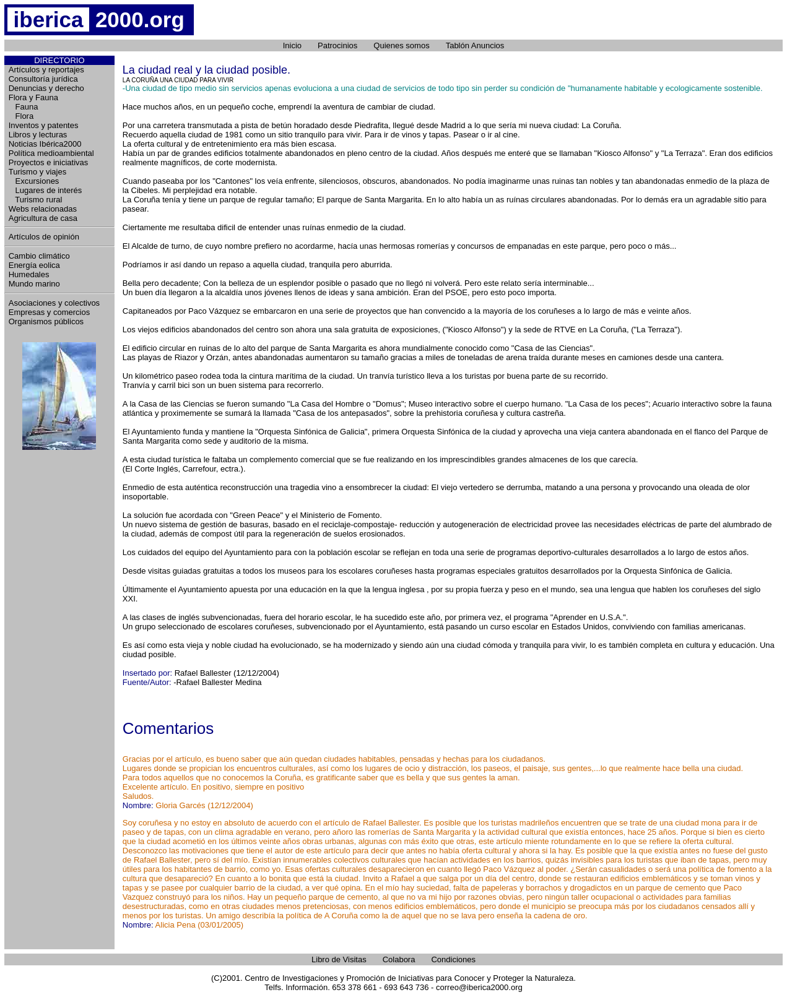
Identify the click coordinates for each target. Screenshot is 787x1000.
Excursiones (34, 181)
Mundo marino (34, 283)
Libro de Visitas (339, 959)
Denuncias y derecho (46, 88)
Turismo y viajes (37, 171)
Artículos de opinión (44, 236)
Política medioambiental (51, 153)
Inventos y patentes (44, 125)
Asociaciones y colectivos (54, 303)
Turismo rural (36, 199)
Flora (21, 116)
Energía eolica (34, 265)
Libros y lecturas (38, 134)
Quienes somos (401, 45)
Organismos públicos (46, 321)
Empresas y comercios (49, 312)
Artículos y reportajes (46, 69)
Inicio (292, 45)
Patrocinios (337, 45)
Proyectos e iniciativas (49, 162)
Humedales (29, 274)
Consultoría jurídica (43, 79)
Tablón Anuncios (475, 45)
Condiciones (453, 959)
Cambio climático (39, 256)
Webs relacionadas (43, 208)
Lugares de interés (45, 190)
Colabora (399, 959)
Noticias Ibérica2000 (45, 144)
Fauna (23, 106)
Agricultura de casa (43, 218)
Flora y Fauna (33, 97)
